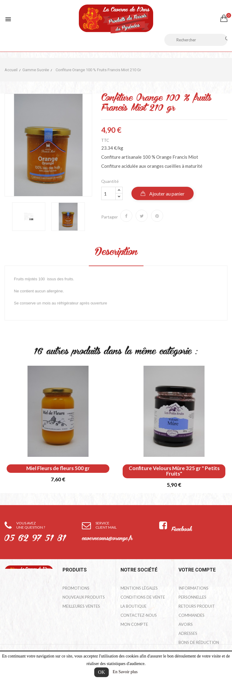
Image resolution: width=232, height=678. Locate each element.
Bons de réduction (199, 642)
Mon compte (134, 624)
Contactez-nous (139, 615)
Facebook (181, 530)
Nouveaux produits (84, 597)
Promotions (76, 588)
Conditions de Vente (143, 597)
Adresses (188, 633)
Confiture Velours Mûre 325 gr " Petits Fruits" (174, 471)
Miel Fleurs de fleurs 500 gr (58, 468)
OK (101, 672)
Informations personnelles (193, 593)
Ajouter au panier (166, 193)
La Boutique (134, 606)
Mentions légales (139, 588)
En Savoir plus (125, 672)
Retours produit (197, 606)
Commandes (192, 615)
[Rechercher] (195, 40)
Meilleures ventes (81, 606)
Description (116, 252)
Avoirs (186, 624)
